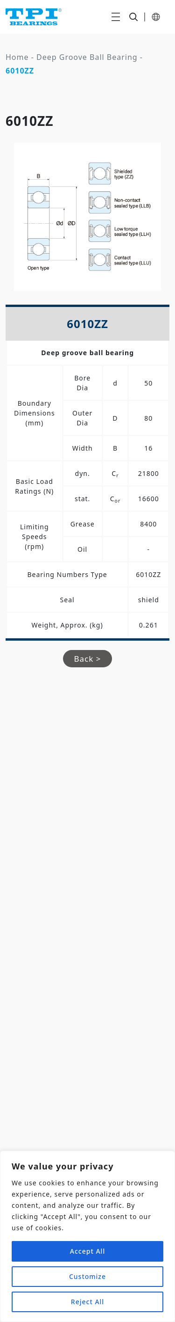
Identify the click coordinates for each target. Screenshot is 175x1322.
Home (17, 57)
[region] (87, 1236)
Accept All (87, 1251)
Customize (87, 1276)
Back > (87, 658)
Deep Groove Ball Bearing (87, 57)
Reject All (87, 1301)
